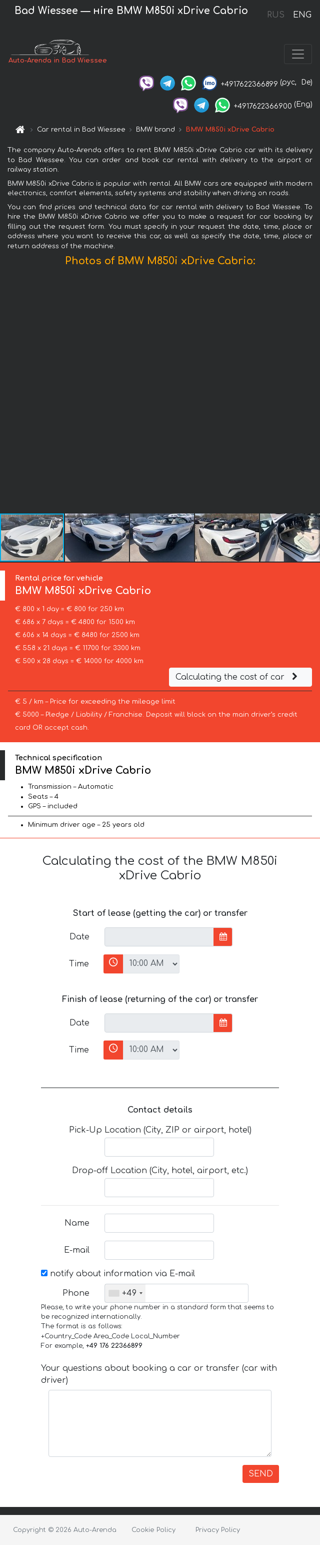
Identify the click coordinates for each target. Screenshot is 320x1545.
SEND (260, 1473)
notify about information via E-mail (118, 1273)
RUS (275, 15)
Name (77, 1223)
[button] (311, 392)
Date (80, 936)
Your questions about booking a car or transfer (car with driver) (159, 1374)
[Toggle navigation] (298, 54)
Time (79, 963)
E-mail (77, 1250)
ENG (302, 15)
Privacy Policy (218, 1529)
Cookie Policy (154, 1529)
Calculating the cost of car (238, 677)
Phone (76, 1293)
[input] (159, 936)
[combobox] (125, 1293)
